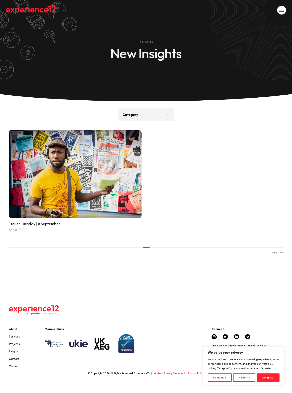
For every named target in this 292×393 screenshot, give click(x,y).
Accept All (268, 377)
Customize (219, 377)
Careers (14, 359)
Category (146, 114)
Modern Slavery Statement (169, 373)
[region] (244, 366)
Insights (14, 351)
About (13, 329)
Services (14, 336)
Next (277, 252)
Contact (14, 366)
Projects (14, 344)
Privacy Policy (196, 373)
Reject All (244, 377)
